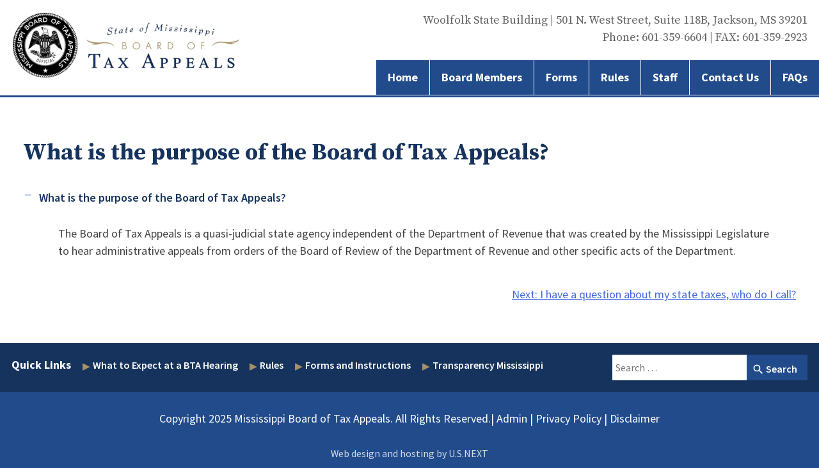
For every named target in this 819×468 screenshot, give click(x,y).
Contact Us (730, 77)
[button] (409, 198)
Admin (512, 418)
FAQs (795, 77)
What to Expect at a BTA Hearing (165, 365)
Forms (561, 77)
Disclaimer (635, 418)
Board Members (481, 77)
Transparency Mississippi (488, 365)
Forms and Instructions (358, 365)
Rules (615, 77)
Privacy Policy (568, 418)
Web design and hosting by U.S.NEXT (409, 454)
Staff (665, 77)
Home (403, 77)
